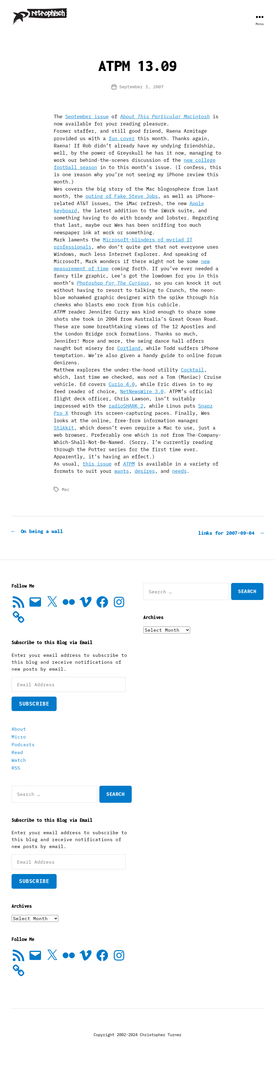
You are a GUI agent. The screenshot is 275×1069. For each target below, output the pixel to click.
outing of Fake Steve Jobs (122, 205)
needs (179, 480)
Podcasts (23, 752)
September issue (87, 125)
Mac (66, 498)
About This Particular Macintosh (165, 125)
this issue (97, 472)
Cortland (128, 357)
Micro (19, 745)
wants (121, 480)
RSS (16, 776)
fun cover (122, 147)
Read (17, 760)
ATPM (129, 472)
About (19, 737)
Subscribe (34, 711)
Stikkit (64, 436)
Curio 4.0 (122, 393)
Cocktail (192, 378)
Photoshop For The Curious (113, 291)
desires (145, 480)
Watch (19, 768)
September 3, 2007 (141, 95)
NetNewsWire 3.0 (141, 400)
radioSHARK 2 (126, 414)
